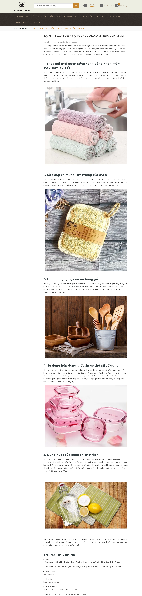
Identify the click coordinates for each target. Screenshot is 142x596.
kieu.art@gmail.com (52, 582)
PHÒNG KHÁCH (72, 16)
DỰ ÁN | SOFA (37, 22)
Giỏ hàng (123, 5)
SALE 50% (101, 16)
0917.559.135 (93, 7)
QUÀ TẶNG (114, 16)
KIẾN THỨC (21, 22)
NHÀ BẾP (87, 16)
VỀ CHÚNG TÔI (38, 16)
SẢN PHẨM (55, 16)
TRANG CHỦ (22, 16)
